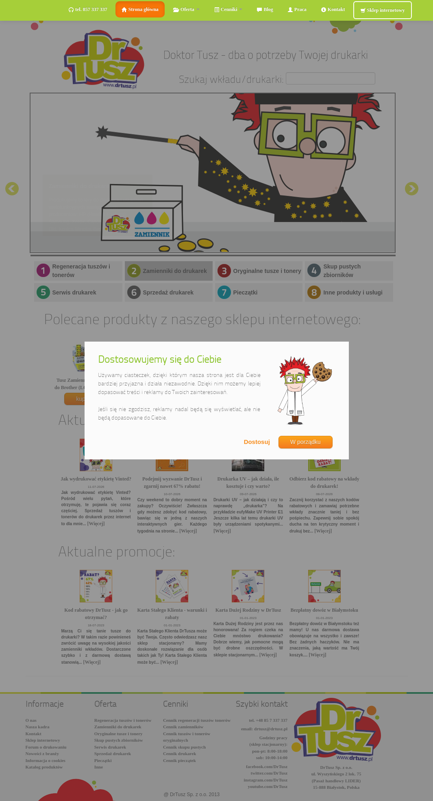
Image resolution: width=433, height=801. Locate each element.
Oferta (186, 9)
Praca (297, 9)
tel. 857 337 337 (87, 9)
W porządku (305, 442)
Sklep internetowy (382, 10)
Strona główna (140, 9)
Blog (265, 9)
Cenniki (228, 9)
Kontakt (333, 9)
